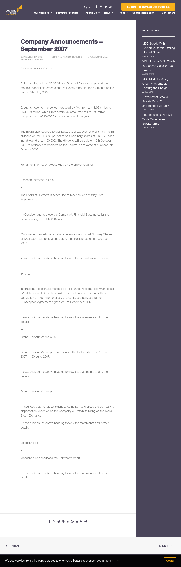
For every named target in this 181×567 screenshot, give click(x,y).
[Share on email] (86, 521)
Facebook (98, 6)
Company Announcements (67, 57)
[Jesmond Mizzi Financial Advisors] (14, 10)
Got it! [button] (170, 560)
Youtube (111, 6)
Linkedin (106, 6)
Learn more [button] (104, 560)
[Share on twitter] (54, 521)
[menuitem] (87, 7)
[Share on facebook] (50, 521)
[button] (87, 7)
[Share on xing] (81, 521)
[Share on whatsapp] (72, 521)
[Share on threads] (59, 521)
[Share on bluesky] (77, 521)
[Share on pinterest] (63, 521)
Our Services (43, 12)
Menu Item (115, 7)
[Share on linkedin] (68, 521)
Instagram (101, 6)
